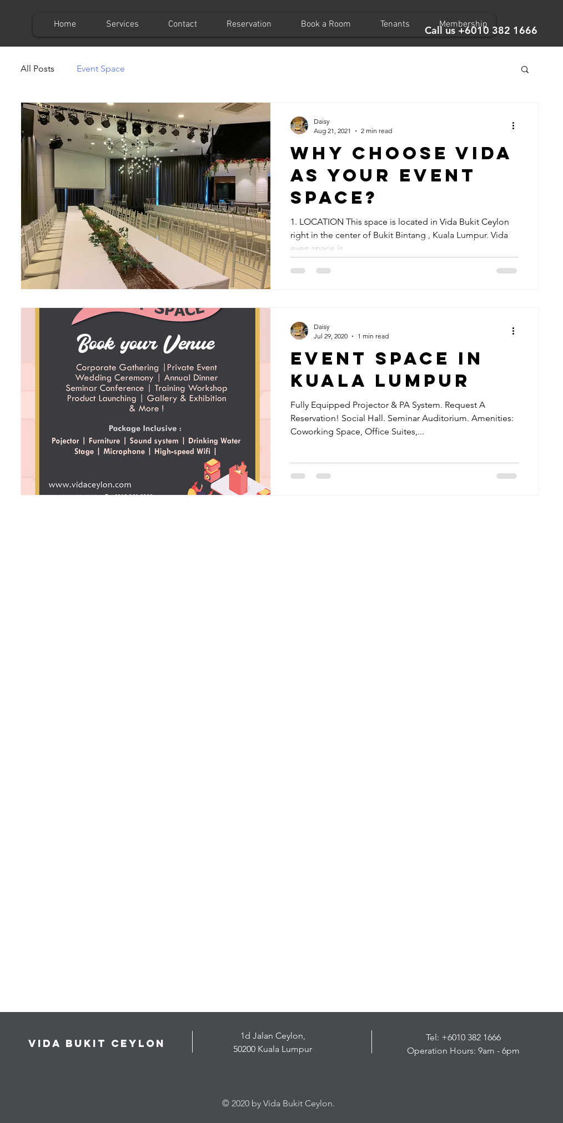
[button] (525, 70)
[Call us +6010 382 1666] (481, 30)
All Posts (37, 68)
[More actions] (517, 125)
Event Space (101, 68)
